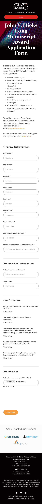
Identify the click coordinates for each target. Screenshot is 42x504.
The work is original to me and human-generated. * (17, 318)
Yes (10, 312)
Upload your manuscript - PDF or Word (17, 378)
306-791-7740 (15, 465)
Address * (6, 176)
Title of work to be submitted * (14, 270)
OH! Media (16, 498)
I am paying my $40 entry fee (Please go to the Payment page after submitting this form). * (19, 354)
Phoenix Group (30, 498)
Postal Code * (8, 210)
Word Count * (8, 281)
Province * (7, 199)
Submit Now (10, 412)
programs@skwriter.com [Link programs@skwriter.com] (16, 128)
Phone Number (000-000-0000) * (14, 233)
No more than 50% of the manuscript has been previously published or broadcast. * (19, 343)
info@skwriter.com (25, 136)
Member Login (20, 12)
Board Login (31, 12)
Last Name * (7, 165)
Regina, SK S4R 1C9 (21, 463)
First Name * (7, 153)
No (5, 312)
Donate (10, 12)
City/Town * (7, 187)
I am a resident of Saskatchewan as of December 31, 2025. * (20, 307)
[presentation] (20, 401)
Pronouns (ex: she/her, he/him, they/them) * (18, 245)
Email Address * (9, 222)
